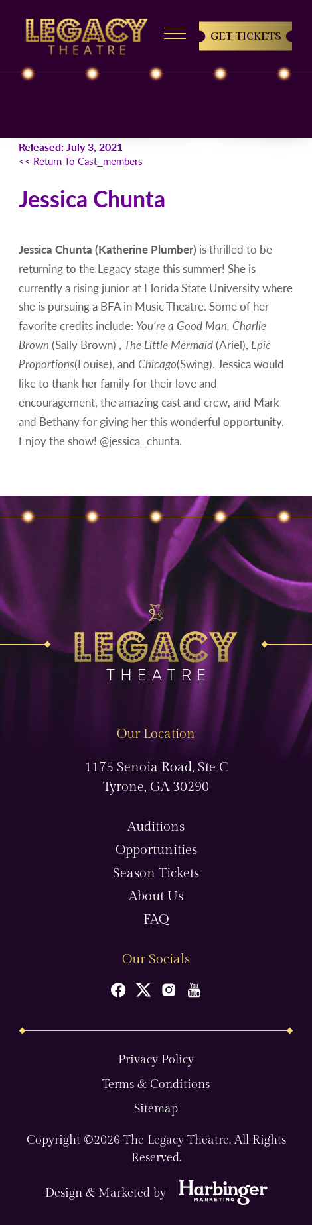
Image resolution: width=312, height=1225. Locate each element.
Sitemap (156, 1109)
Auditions (156, 827)
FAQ (156, 920)
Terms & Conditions (156, 1084)
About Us (156, 896)
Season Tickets (156, 873)
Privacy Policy (156, 1060)
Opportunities (156, 850)
